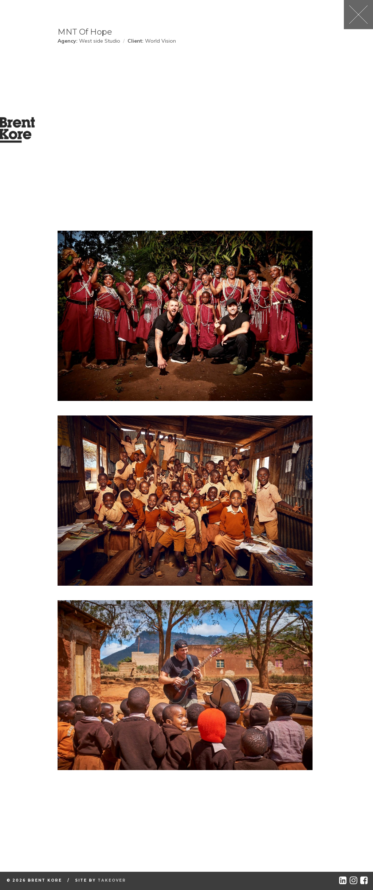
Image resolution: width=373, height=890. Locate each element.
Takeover (112, 880)
